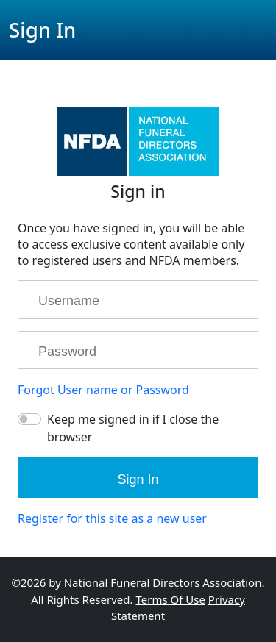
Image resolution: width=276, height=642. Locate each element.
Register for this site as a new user (112, 518)
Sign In (137, 479)
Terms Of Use (170, 599)
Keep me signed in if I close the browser (133, 428)
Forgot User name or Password (103, 390)
